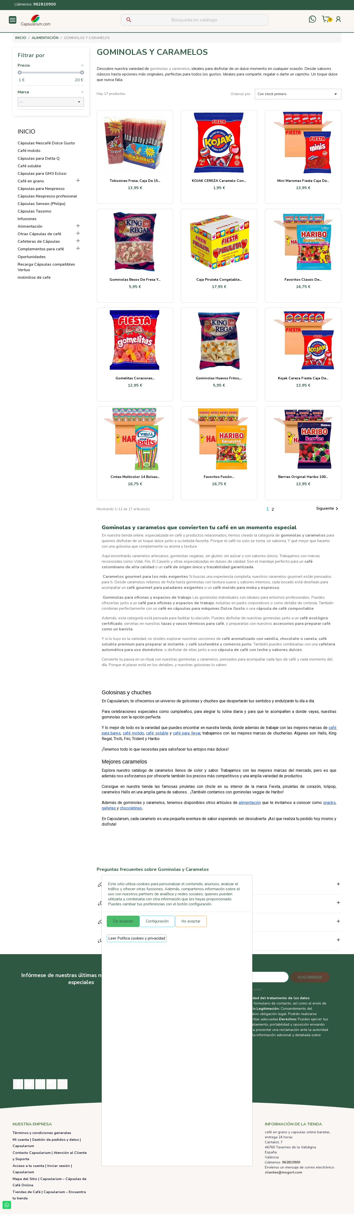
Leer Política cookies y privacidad (136, 938)
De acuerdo (123, 921)
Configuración (157, 921)
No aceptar (190, 921)
